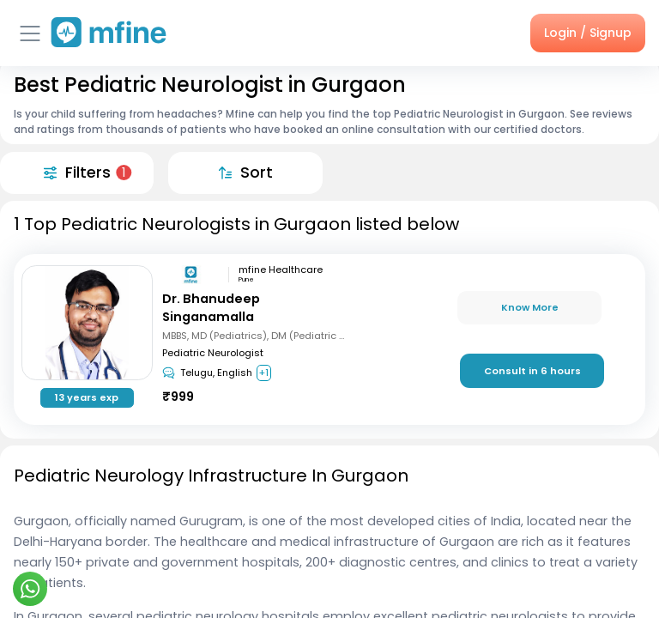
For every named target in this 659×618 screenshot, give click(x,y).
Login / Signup (588, 32)
